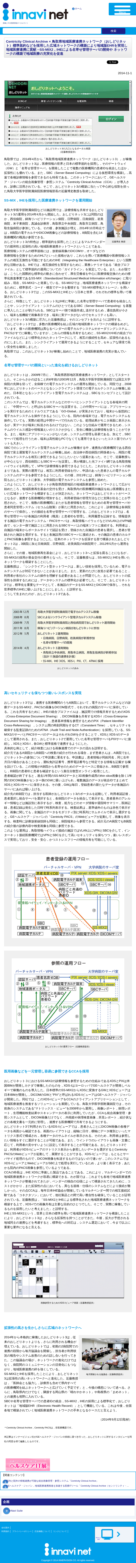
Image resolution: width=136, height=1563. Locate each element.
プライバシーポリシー (22, 1531)
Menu (122, 12)
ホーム (78, 8)
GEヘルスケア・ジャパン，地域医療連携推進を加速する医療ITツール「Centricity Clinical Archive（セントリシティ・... (67, 1485)
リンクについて (60, 1531)
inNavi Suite (16, 1510)
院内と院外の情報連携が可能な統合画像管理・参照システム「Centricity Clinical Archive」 (52, 1481)
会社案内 (5, 1528)
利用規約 (5, 1531)
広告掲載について (42, 1531)
